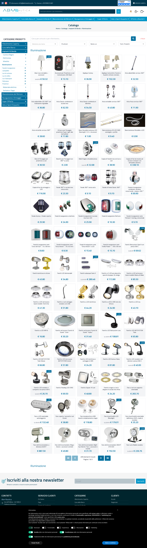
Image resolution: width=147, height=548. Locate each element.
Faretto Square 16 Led (88, 388)
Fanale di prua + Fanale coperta (41, 216)
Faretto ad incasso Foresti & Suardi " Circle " (65, 331)
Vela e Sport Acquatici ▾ (120, 19)
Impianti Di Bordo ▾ (44, 19)
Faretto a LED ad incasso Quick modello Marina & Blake (134, 274)
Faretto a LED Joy (134, 302)
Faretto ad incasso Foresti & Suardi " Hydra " (88, 331)
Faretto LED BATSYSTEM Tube (134, 331)
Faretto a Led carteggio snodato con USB (64, 303)
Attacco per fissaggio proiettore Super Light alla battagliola (64, 131)
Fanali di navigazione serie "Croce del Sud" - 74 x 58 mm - (41, 246)
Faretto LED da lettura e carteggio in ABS (88, 360)
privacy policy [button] (96, 513)
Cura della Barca (79, 502)
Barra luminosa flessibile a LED (134, 130)
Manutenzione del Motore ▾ (63, 19)
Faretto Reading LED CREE (64, 388)
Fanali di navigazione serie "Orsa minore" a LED (88, 246)
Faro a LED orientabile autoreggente (41, 417)
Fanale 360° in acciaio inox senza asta (64, 188)
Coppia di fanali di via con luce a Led (111, 160)
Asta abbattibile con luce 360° (134, 73)
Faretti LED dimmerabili (64, 273)
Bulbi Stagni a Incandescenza (88, 159)
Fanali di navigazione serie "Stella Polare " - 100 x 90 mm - (111, 246)
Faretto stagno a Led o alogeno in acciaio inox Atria (111, 389)
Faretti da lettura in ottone (41, 273)
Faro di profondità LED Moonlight (111, 417)
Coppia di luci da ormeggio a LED (41, 188)
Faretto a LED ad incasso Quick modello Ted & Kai (41, 303)
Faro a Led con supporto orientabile (134, 389)
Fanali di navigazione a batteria (64, 216)
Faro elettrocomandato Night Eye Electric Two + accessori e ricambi (88, 446)
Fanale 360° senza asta (88, 187)
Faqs (39, 502)
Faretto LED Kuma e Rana (111, 359)
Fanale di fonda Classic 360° (111, 187)
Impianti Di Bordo (80, 505)
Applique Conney (88, 73)
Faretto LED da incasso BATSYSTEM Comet (64, 360)
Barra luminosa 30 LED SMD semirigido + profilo (111, 131)
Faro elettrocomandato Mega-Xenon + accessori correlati (64, 446)
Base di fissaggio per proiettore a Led (41, 160)
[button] (117, 509)
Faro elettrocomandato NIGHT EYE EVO (111, 446)
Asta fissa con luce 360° (134, 102)
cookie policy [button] (61, 517)
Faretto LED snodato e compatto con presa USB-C (41, 389)
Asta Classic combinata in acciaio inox (65, 103)
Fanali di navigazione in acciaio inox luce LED (87, 217)
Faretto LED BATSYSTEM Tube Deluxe (41, 360)
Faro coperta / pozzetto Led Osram (65, 417)
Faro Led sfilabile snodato (134, 445)
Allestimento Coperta (81, 499)
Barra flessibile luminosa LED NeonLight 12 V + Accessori (88, 131)
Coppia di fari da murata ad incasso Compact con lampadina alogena (134, 160)
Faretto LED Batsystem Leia (111, 330)
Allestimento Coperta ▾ (10, 19)
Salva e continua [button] (110, 543)
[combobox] (77, 11)
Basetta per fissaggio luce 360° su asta (64, 160)
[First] (68, 458)
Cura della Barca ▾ (28, 19)
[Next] (101, 458)
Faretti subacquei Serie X (88, 273)
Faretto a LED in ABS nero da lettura (111, 303)
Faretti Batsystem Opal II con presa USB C (134, 246)
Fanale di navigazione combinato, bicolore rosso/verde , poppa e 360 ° (135, 189)
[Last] (108, 458)
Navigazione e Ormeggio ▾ (84, 19)
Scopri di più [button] (35, 543)
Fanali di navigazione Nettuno (111, 216)
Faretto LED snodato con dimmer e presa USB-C (134, 360)
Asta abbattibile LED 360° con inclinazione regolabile (41, 103)
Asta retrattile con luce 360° (41, 130)
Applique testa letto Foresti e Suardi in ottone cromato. (111, 74)
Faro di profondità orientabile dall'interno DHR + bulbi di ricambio (134, 418)
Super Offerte (102, 19)
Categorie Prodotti (14, 39)
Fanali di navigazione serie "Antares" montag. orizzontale (134, 217)
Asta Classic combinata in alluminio (88, 103)
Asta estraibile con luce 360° (111, 102)
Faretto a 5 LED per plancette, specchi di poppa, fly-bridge (111, 274)
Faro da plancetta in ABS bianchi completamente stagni (87, 417)
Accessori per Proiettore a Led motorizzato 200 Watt (64, 74)
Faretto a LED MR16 (41, 330)
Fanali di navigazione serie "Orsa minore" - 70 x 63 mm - (64, 246)
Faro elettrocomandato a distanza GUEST (41, 446)
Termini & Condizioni (44, 505)
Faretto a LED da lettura (88, 302)
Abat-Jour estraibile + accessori (41, 74)
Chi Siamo (41, 499)
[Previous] (75, 458)
